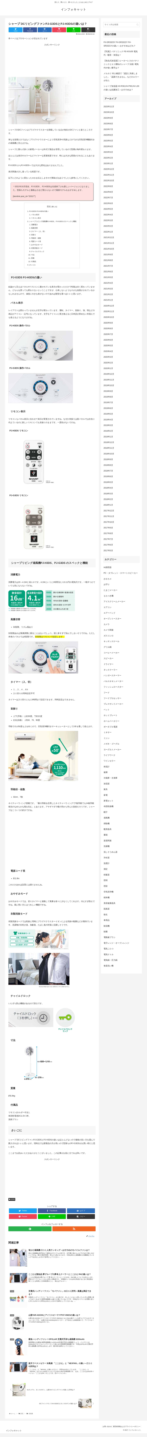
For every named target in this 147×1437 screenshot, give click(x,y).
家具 (106, 789)
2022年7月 (108, 198)
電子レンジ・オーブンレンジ (116, 943)
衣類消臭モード (36, 250)
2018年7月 (108, 471)
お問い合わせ (105, 1430)
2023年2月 (108, 158)
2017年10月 (109, 522)
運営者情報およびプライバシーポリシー (126, 1430)
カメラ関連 (108, 630)
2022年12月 (109, 169)
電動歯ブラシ (109, 937)
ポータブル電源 (110, 727)
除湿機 (107, 926)
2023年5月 (108, 141)
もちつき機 (108, 596)
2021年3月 (108, 289)
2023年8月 (108, 124)
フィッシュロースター (113, 687)
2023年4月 (108, 146)
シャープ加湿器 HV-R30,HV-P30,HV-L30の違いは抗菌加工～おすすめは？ (121, 88)
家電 (106, 795)
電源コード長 (35, 243)
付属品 (32, 264)
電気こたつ (108, 949)
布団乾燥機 (108, 806)
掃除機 (107, 823)
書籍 (106, 835)
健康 (106, 772)
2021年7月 (108, 266)
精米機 (107, 897)
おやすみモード (36, 247)
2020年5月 (108, 345)
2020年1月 (108, 368)
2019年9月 (108, 391)
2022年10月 (109, 180)
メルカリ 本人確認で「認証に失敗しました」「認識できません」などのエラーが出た (121, 77)
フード (107, 693)
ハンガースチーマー (112, 675)
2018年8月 (108, 465)
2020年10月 (109, 317)
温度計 (107, 863)
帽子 (106, 812)
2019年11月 (109, 380)
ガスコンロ (108, 636)
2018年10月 (109, 454)
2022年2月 (108, 226)
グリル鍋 (107, 647)
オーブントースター (112, 619)
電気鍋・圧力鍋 (110, 960)
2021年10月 (109, 249)
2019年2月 (108, 431)
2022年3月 (108, 220)
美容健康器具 (109, 903)
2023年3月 (108, 152)
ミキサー (107, 732)
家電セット (108, 801)
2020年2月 (108, 363)
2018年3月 (108, 494)
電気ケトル (108, 954)
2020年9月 (108, 323)
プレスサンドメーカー (113, 704)
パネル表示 (34, 215)
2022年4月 (108, 215)
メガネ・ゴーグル (111, 744)
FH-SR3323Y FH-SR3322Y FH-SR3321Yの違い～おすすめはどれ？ (120, 44)
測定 (106, 869)
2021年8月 (108, 260)
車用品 (107, 920)
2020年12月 (109, 306)
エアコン (107, 607)
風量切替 (33, 229)
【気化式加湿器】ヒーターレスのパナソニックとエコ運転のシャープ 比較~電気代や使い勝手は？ (121, 64)
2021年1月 (108, 300)
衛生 (106, 914)
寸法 (31, 257)
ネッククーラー (110, 670)
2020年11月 (109, 311)
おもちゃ (107, 579)
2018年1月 (108, 505)
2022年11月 (109, 175)
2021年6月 (108, 271)
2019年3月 (108, 425)
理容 (106, 886)
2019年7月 (108, 402)
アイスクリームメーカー (114, 601)
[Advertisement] (52, 61)
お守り (107, 584)
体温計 (107, 767)
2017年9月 (108, 528)
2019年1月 (108, 437)
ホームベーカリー (111, 721)
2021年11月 (109, 243)
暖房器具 (107, 829)
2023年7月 (108, 129)
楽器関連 (107, 841)
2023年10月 (109, 112)
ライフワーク (109, 755)
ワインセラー (109, 761)
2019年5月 (108, 414)
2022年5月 (108, 209)
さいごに (31, 268)
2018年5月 (108, 482)
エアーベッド (109, 613)
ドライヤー (108, 664)
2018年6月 (108, 476)
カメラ (107, 624)
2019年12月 (109, 374)
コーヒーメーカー (111, 653)
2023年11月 (109, 106)
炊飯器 (107, 875)
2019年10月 (109, 385)
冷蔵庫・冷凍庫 (110, 778)
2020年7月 (108, 334)
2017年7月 (108, 539)
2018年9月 (108, 459)
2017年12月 (109, 511)
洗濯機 (107, 846)
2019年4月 (108, 420)
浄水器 (107, 858)
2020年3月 (108, 357)
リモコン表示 (35, 218)
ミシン (107, 738)
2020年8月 (108, 328)
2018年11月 (109, 448)
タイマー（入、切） (38, 232)
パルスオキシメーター (113, 681)
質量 (31, 261)
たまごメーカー (110, 590)
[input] (121, 24)
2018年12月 (109, 442)
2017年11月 (109, 516)
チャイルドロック (37, 254)
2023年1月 (108, 163)
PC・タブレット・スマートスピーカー (121, 573)
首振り (32, 236)
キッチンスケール (111, 641)
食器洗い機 (108, 966)
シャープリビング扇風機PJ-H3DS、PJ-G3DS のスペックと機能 (53, 222)
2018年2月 (108, 499)
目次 (49, 206)
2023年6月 (108, 135)
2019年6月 (108, 408)
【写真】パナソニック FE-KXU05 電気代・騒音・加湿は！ (121, 53)
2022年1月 (108, 232)
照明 (106, 880)
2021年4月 (108, 283)
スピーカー (108, 658)
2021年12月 (109, 237)
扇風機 (12, 1202)
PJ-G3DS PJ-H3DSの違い (38, 211)
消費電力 (33, 225)
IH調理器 (107, 567)
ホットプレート (110, 715)
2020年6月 (108, 340)
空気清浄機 (108, 892)
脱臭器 (107, 909)
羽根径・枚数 (35, 240)
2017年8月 (108, 533)
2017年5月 (108, 550)
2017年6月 (108, 545)
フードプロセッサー (112, 698)
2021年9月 (108, 254)
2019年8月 (108, 397)
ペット (107, 710)
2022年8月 (108, 192)
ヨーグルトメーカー (112, 749)
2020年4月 (108, 351)
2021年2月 (108, 294)
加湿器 (107, 784)
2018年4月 (108, 488)
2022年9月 (108, 186)
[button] (137, 24)
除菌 (106, 932)
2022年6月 (108, 203)
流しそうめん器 (110, 852)
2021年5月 (108, 277)
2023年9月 (108, 118)
